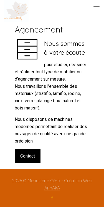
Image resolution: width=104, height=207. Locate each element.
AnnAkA (52, 188)
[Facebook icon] (52, 197)
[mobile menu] (96, 8)
